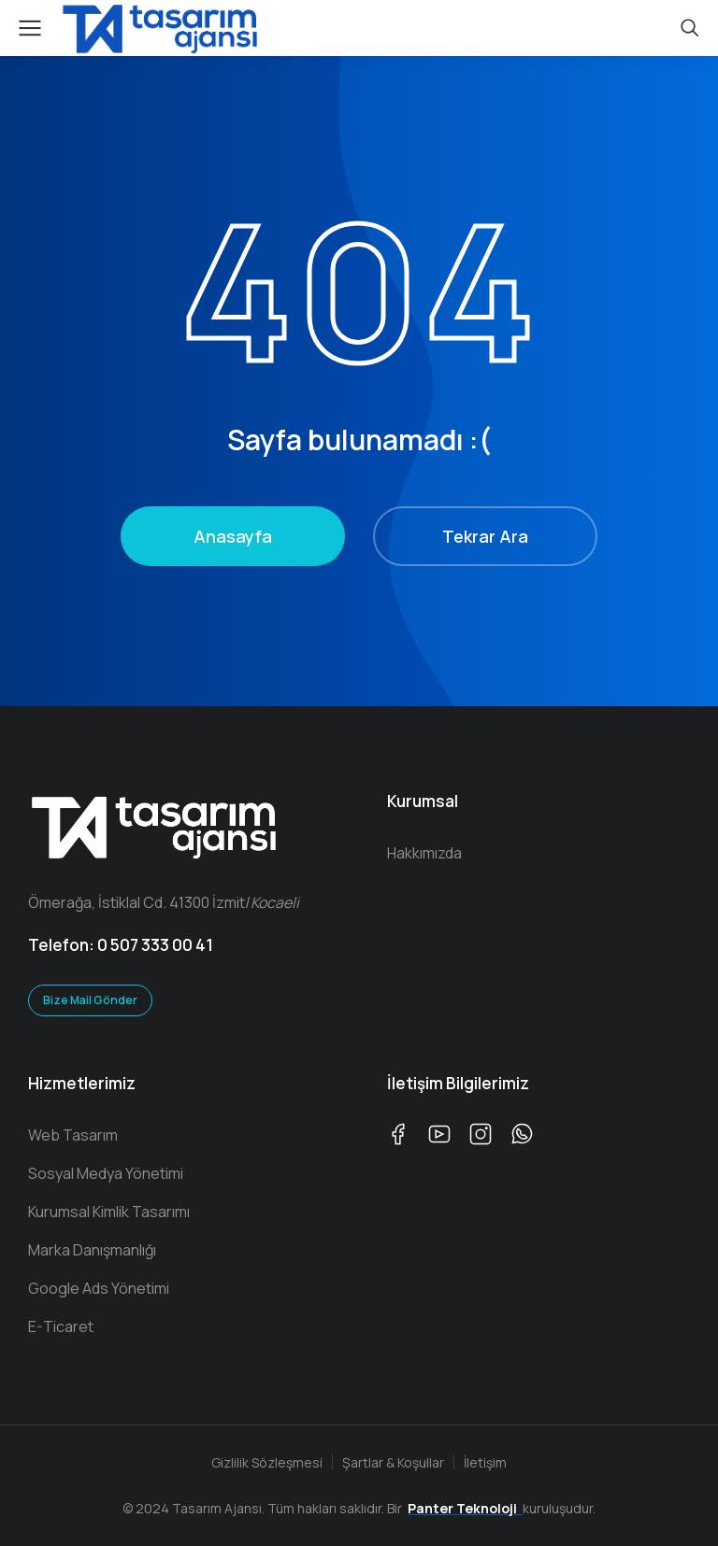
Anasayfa (233, 536)
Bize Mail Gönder (90, 1000)
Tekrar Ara (485, 536)
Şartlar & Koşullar (393, 1462)
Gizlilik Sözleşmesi (267, 1462)
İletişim (485, 1462)
